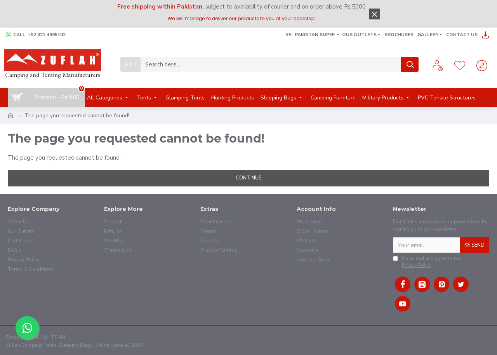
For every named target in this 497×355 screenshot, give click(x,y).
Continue (248, 177)
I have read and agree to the (427, 262)
